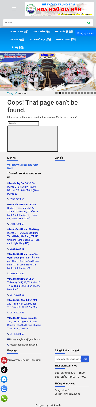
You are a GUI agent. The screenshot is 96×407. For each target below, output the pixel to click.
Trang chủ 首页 (19, 31)
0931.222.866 (17, 224)
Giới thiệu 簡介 (41, 31)
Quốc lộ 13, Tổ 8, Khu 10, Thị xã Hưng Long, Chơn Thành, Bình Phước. (24, 286)
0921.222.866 (17, 248)
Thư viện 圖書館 (64, 31)
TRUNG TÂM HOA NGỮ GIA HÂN (24, 360)
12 (91, 93)
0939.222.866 (17, 199)
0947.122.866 (17, 312)
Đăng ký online (85, 33)
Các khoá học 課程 (40, 39)
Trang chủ (12, 93)
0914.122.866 (17, 333)
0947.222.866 (17, 294)
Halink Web (55, 405)
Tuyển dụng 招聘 (66, 39)
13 (95, 93)
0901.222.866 (17, 273)
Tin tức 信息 (17, 39)
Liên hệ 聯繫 (17, 47)
